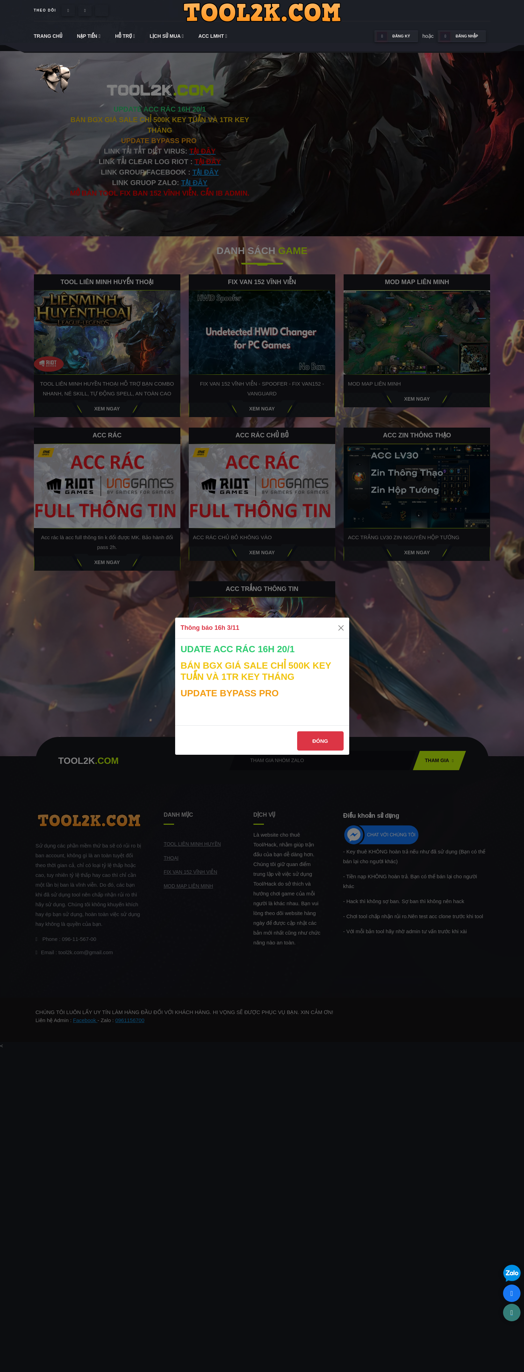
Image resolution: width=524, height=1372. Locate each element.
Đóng (320, 741)
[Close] (341, 627)
